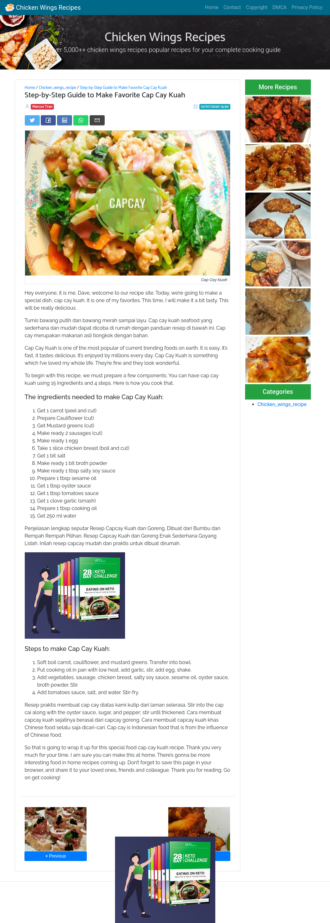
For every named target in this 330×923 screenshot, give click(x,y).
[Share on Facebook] (48, 120)
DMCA (279, 7)
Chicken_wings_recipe (57, 87)
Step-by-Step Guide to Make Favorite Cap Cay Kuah (123, 87)
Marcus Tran (42, 107)
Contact (232, 7)
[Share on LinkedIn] (64, 120)
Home (211, 7)
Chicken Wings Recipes (43, 7)
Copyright (256, 7)
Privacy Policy (307, 7)
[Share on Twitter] (32, 120)
